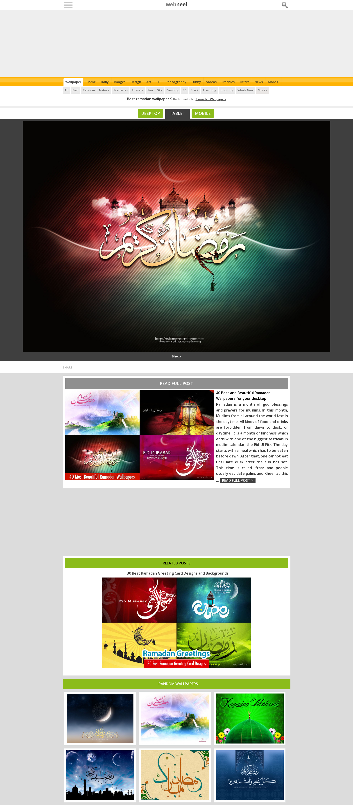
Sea (150, 90)
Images (119, 82)
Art (148, 82)
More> (263, 90)
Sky (159, 90)
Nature (104, 90)
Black (195, 90)
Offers (244, 82)
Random (89, 90)
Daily (105, 82)
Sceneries (121, 90)
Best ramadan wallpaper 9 (149, 98)
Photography (176, 82)
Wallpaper (73, 82)
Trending (210, 90)
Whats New (246, 90)
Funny (196, 82)
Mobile (203, 113)
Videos (211, 82)
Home (91, 82)
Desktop (150, 113)
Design (136, 82)
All (66, 90)
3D (158, 82)
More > (273, 82)
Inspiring (227, 90)
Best (76, 90)
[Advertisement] (176, 43)
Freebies (228, 82)
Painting (173, 90)
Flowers (137, 90)
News (258, 82)
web (176, 4)
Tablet (177, 113)
